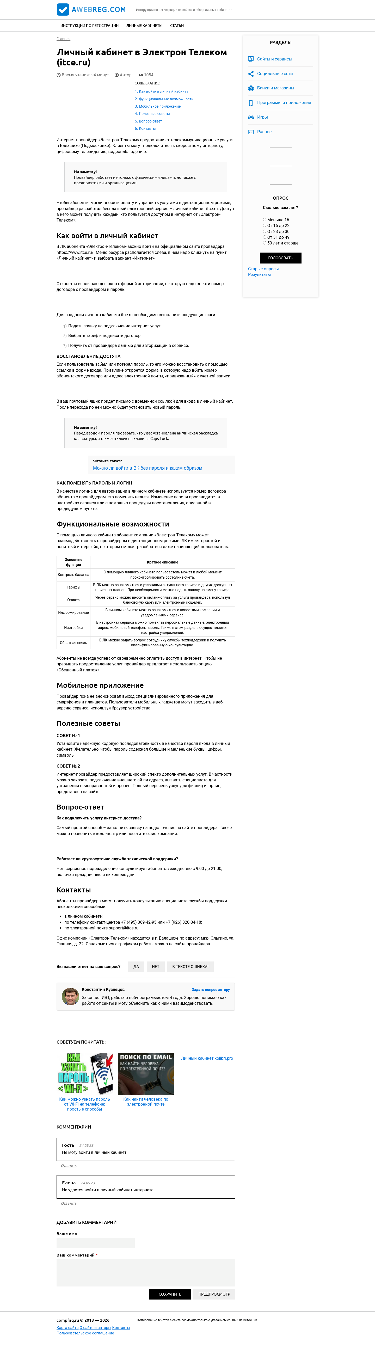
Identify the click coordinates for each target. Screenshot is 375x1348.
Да (136, 966)
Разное (264, 131)
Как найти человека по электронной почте (145, 1102)
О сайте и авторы (95, 1327)
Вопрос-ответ (150, 121)
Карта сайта (68, 1327)
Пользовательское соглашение (85, 1333)
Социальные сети (275, 73)
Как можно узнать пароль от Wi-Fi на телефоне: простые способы (84, 1104)
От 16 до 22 (278, 225)
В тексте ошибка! (190, 966)
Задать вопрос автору (211, 990)
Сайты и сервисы (274, 59)
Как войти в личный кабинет (163, 91)
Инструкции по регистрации (89, 25)
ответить (68, 1165)
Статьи (177, 25)
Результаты (259, 274)
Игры (262, 117)
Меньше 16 (278, 219)
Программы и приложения (284, 102)
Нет (155, 966)
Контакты (147, 128)
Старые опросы (263, 268)
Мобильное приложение (160, 106)
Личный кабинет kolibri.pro (207, 1058)
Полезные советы (154, 114)
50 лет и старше (283, 243)
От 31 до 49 (278, 237)
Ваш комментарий (77, 1255)
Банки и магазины (275, 87)
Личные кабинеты (144, 25)
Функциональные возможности (166, 99)
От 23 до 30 (278, 231)
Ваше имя (67, 1233)
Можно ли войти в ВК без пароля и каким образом (147, 468)
